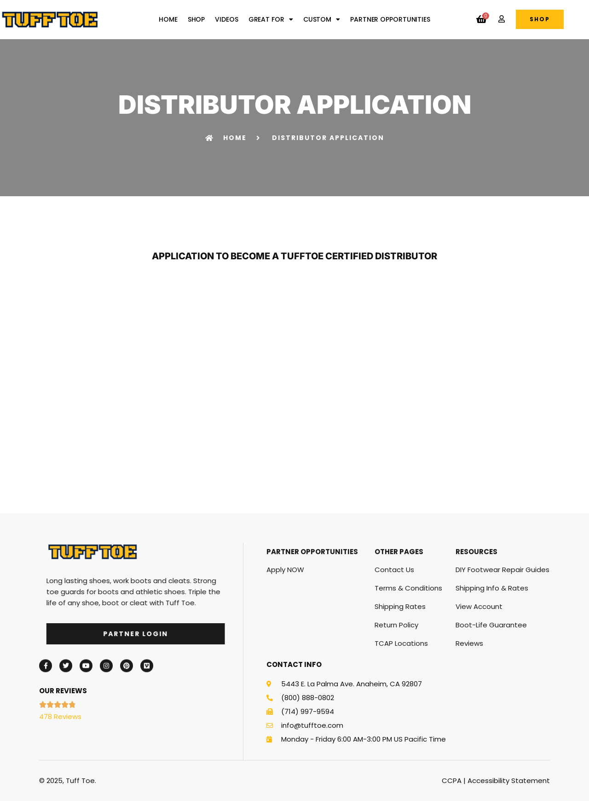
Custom (321, 19)
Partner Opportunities (390, 19)
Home (168, 19)
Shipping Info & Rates (492, 646)
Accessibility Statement (509, 780)
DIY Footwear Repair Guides (502, 628)
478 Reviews (60, 716)
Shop (196, 19)
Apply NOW (285, 628)
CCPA (452, 780)
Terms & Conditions (408, 646)
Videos (226, 19)
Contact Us (394, 628)
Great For (270, 19)
